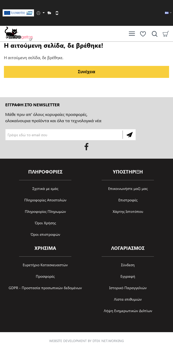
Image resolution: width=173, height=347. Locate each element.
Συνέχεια (86, 72)
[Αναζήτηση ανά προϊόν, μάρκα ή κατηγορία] (153, 33)
